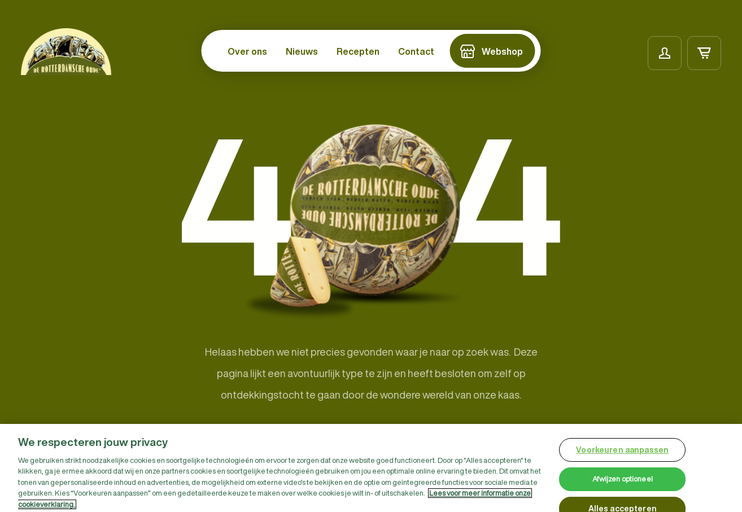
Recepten (358, 51)
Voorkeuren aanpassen (622, 453)
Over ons (247, 51)
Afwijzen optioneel (622, 482)
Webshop (502, 51)
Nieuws (302, 51)
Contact (416, 51)
